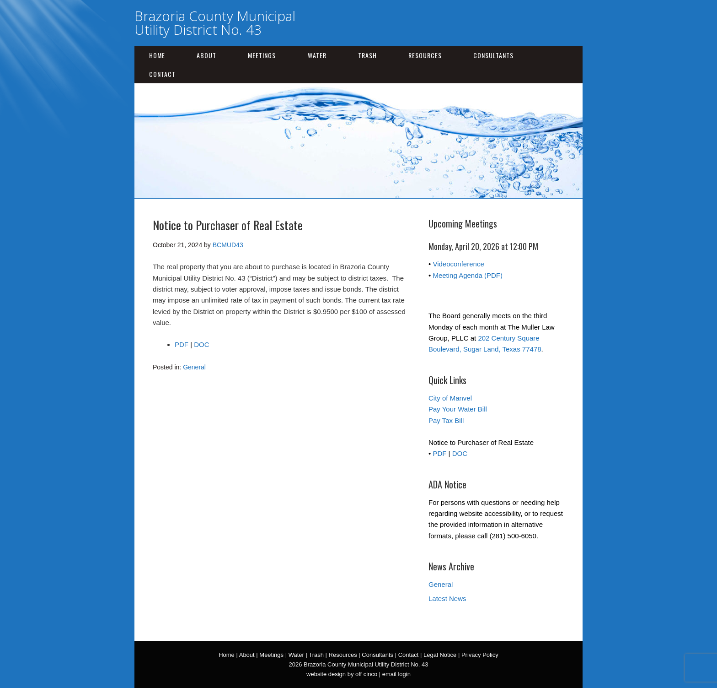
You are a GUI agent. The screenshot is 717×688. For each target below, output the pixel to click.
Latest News (447, 598)
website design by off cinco (341, 674)
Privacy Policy (479, 654)
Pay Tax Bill (446, 420)
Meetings (262, 55)
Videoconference (458, 264)
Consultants (493, 55)
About (206, 55)
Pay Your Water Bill (457, 409)
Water (317, 55)
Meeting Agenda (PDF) (468, 275)
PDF (181, 344)
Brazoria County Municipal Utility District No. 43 (214, 22)
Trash (367, 55)
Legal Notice (439, 654)
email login (396, 674)
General (194, 367)
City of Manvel (450, 398)
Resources (425, 55)
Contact (162, 74)
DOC (201, 344)
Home (157, 55)
